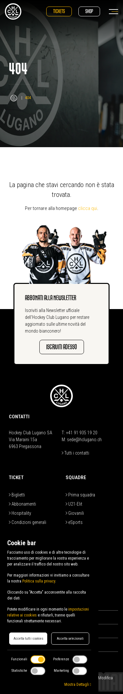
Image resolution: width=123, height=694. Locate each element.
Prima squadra (80, 494)
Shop (89, 11)
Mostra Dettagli (77, 684)
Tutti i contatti (75, 453)
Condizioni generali (27, 522)
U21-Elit (74, 504)
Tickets (59, 11)
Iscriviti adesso (61, 346)
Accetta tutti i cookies (28, 638)
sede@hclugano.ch (84, 439)
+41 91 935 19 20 (81, 432)
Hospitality (20, 513)
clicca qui (87, 208)
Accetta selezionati (70, 638)
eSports (74, 522)
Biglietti (17, 494)
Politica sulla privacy (38, 581)
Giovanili (75, 513)
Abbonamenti (22, 504)
